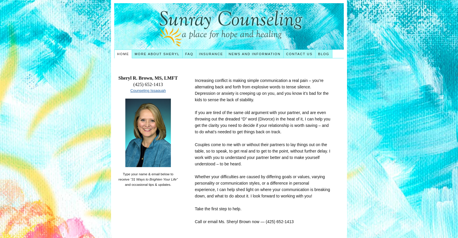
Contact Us (299, 54)
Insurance (211, 54)
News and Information (255, 54)
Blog (323, 54)
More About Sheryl (157, 54)
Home (123, 54)
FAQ (189, 54)
